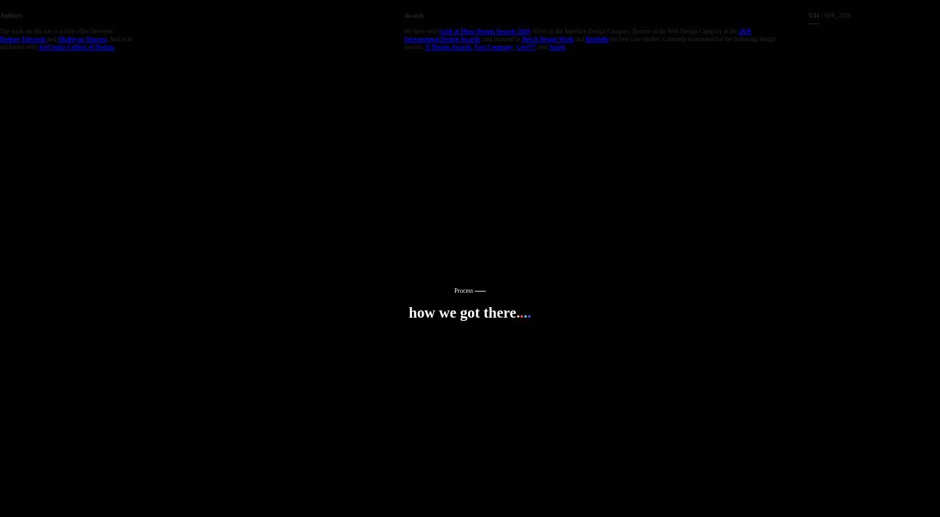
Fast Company (494, 47)
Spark (557, 47)
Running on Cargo (927, 447)
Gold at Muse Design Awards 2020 (484, 31)
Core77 (525, 47)
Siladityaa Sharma (81, 39)
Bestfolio (597, 39)
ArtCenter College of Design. (77, 47)
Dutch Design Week (547, 39)
